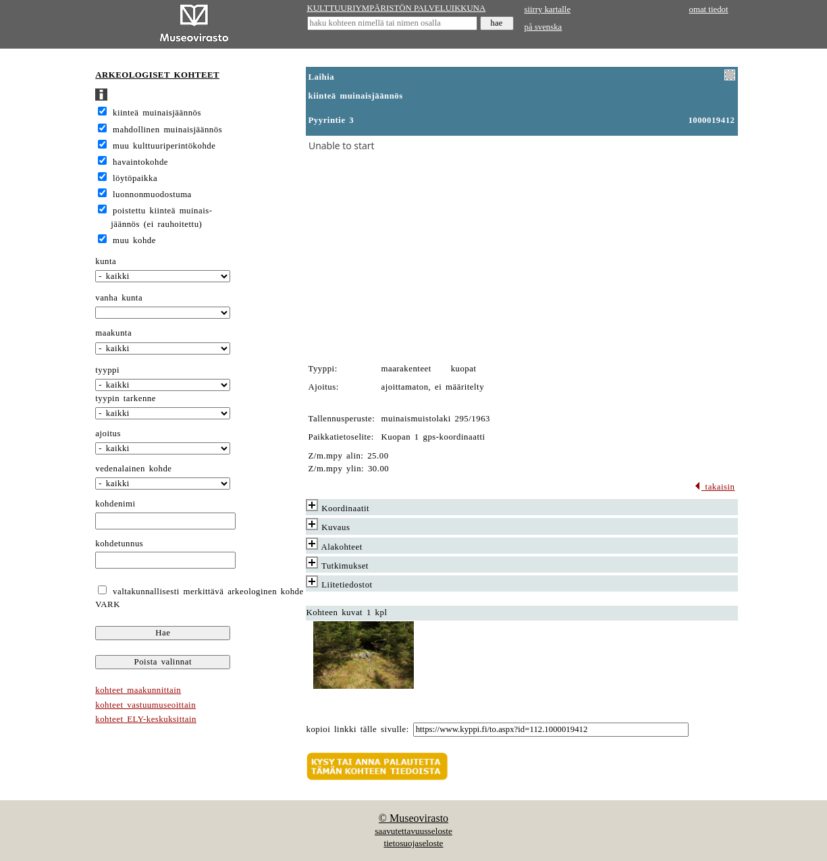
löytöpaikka (135, 178)
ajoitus (108, 433)
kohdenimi (115, 503)
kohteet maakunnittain (138, 690)
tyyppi (107, 370)
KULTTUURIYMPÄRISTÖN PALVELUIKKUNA (396, 8)
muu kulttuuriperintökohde (164, 146)
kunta (105, 261)
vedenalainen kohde (133, 468)
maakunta (113, 333)
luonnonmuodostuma (152, 194)
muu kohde (134, 240)
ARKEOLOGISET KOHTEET (157, 75)
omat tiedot (708, 9)
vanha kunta (118, 298)
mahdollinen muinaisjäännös (167, 129)
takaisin (714, 487)
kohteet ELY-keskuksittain (145, 719)
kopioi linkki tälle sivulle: (357, 729)
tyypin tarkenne (125, 398)
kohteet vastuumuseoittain (145, 705)
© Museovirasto (413, 818)
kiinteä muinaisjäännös (157, 113)
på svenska (543, 27)
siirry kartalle (548, 9)
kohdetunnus (119, 543)
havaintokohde (140, 162)
